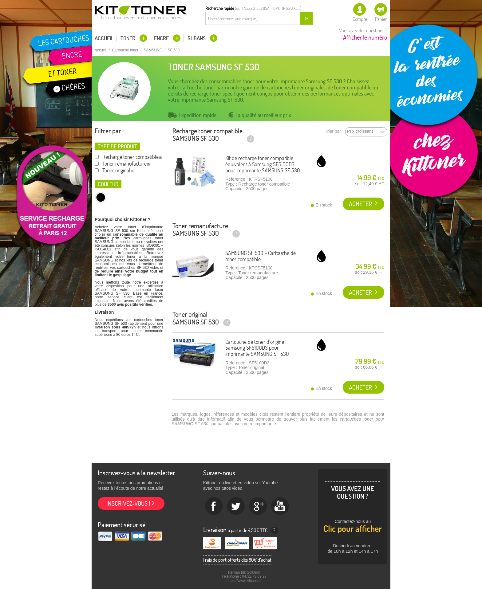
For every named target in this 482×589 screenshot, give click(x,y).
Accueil (104, 38)
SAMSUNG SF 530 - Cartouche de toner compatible (260, 256)
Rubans (197, 38)
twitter (236, 506)
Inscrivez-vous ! (128, 503)
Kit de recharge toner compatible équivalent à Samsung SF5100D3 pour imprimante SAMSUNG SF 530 (262, 164)
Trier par (333, 131)
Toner (128, 38)
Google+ (258, 506)
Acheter (360, 204)
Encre (162, 38)
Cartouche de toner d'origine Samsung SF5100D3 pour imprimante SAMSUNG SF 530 (257, 348)
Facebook (214, 506)
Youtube (280, 506)
